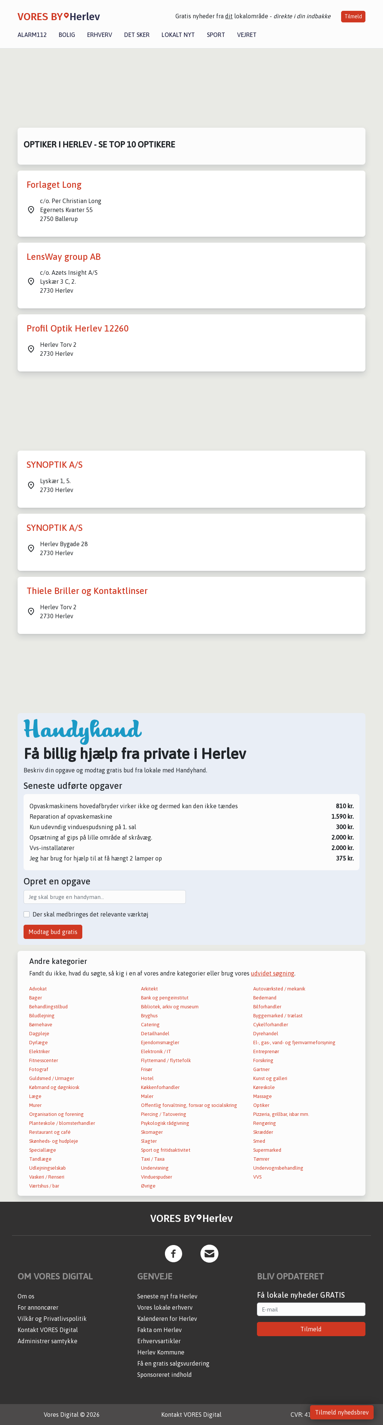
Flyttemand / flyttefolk (166, 1060)
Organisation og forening (56, 1114)
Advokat (38, 989)
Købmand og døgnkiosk (54, 1087)
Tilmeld (353, 16)
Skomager (152, 1132)
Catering (150, 1024)
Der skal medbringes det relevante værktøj (90, 914)
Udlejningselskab (47, 1168)
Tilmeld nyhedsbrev (342, 1412)
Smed (259, 1141)
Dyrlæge (38, 1042)
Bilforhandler (267, 1006)
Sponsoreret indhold (164, 1374)
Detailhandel (155, 1033)
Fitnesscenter (43, 1060)
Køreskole (264, 1087)
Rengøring (264, 1123)
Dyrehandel (265, 1033)
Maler (147, 1096)
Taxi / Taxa (153, 1159)
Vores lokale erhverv (165, 1307)
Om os (26, 1296)
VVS (257, 1177)
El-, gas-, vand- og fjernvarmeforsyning (294, 1042)
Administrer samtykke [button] (47, 1341)
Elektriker (39, 1051)
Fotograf (38, 1069)
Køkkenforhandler (160, 1087)
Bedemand (264, 998)
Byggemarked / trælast (278, 1015)
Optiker (261, 1105)
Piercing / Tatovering (163, 1114)
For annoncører (38, 1307)
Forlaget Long (54, 185)
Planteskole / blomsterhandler (62, 1123)
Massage (262, 1096)
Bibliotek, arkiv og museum (170, 1006)
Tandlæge (40, 1159)
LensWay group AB (64, 257)
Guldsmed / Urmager (51, 1078)
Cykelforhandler (270, 1024)
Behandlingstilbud (48, 1006)
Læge (35, 1096)
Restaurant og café (50, 1132)
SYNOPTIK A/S (55, 465)
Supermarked (267, 1150)
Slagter (149, 1141)
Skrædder (263, 1132)
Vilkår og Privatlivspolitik (52, 1318)
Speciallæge (42, 1150)
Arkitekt (149, 989)
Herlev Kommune (160, 1352)
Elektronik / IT (156, 1051)
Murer (35, 1105)
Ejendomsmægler (160, 1042)
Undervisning (155, 1168)
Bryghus (149, 1015)
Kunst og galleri (270, 1078)
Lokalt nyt (178, 34)
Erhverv (99, 34)
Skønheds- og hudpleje (53, 1141)
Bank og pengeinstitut (165, 998)
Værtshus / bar (44, 1186)
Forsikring (263, 1060)
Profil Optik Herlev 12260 (78, 328)
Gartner (261, 1069)
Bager (35, 998)
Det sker (137, 34)
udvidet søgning (272, 973)
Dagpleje (39, 1033)
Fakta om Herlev (159, 1329)
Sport (216, 34)
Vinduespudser (156, 1177)
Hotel (147, 1078)
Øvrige (148, 1186)
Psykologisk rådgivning (165, 1123)
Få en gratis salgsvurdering (173, 1363)
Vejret (247, 34)
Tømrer (261, 1159)
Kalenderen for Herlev (167, 1318)
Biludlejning (42, 1015)
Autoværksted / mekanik (279, 989)
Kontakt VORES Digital (48, 1329)
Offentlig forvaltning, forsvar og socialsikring (189, 1105)
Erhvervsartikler (159, 1341)
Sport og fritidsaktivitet (165, 1150)
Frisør (146, 1069)
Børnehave (40, 1024)
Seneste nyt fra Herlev (167, 1296)
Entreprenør (266, 1051)
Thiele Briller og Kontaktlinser (87, 591)
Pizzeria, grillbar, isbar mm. (281, 1114)
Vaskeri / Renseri (46, 1177)
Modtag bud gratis (52, 931)
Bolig (67, 34)
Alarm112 (32, 34)
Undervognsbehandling (278, 1168)
